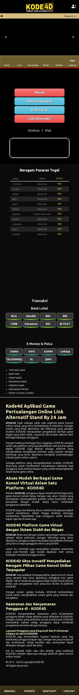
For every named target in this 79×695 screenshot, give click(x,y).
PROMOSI (29, 691)
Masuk (40, 92)
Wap (48, 130)
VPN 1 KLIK (39, 110)
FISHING (59, 65)
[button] (6, 37)
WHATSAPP (49, 691)
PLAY (59, 184)
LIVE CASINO (32, 65)
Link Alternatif (39, 118)
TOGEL (6, 65)
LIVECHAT (69, 691)
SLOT (19, 65)
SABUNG (72, 65)
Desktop (34, 130)
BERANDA (9, 691)
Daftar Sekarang (39, 101)
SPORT (46, 65)
